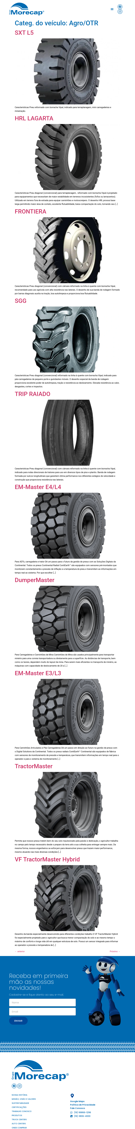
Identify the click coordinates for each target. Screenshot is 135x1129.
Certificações (19, 1107)
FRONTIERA (30, 211)
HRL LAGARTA (34, 118)
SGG (20, 300)
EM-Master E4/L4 (38, 486)
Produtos (17, 1115)
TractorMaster (33, 766)
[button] (112, 9)
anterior (20, 951)
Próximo (115, 951)
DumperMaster (34, 580)
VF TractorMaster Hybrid (47, 859)
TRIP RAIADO (32, 393)
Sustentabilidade (20, 1103)
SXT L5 (24, 32)
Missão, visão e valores (24, 1099)
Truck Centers (19, 1119)
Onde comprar (19, 1127)
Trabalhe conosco (22, 1111)
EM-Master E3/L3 (38, 673)
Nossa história (19, 1095)
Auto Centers (19, 1123)
